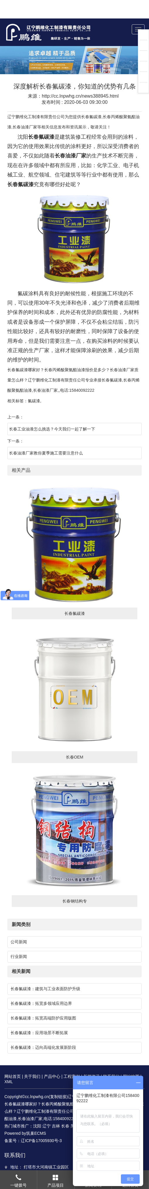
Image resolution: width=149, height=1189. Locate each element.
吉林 (56, 1107)
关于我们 (32, 1058)
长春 (65, 1107)
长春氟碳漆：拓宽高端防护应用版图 (43, 999)
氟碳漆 (34, 382)
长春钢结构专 (74, 882)
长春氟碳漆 (91, 98)
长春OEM (74, 738)
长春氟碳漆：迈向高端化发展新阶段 (43, 1029)
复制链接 (58, 1078)
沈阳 (37, 1107)
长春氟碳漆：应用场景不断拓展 (39, 1014)
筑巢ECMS (36, 1114)
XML (8, 1063)
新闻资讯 (91, 1058)
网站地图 (131, 1058)
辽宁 (46, 1107)
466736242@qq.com (42, 1169)
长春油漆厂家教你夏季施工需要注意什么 (46, 434)
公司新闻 (19, 923)
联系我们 (111, 1058)
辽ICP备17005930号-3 (41, 1122)
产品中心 (52, 1058)
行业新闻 (19, 938)
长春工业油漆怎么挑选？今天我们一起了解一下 (52, 410)
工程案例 (72, 1058)
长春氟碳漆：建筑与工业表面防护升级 (45, 970)
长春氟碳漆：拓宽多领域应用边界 (41, 985)
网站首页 (12, 1058)
